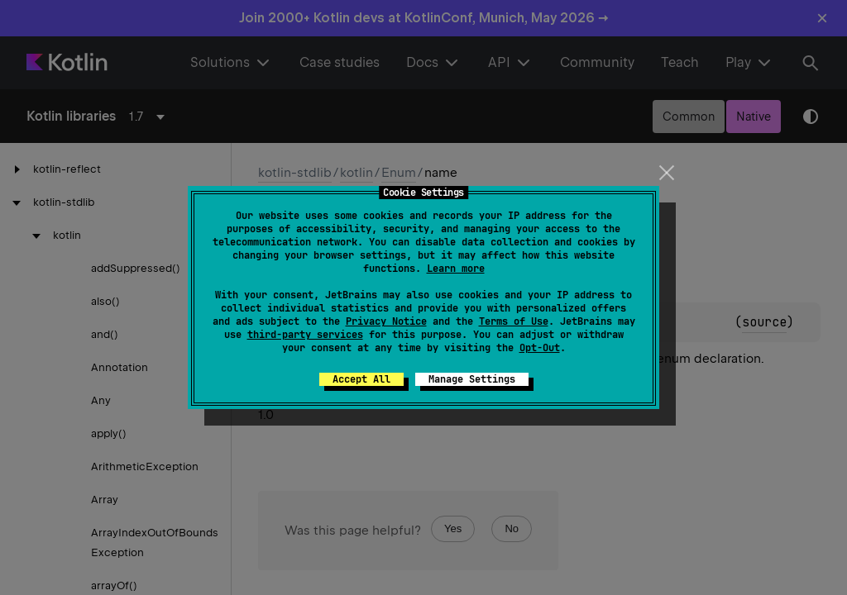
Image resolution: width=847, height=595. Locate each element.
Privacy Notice (386, 321)
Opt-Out (539, 348)
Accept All (361, 379)
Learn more (456, 268)
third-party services (305, 334)
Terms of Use (513, 321)
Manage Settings (471, 379)
